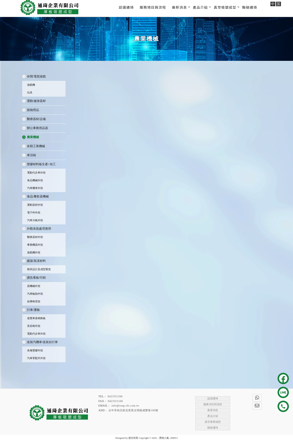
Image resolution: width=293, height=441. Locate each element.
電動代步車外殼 (36, 172)
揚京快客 (133, 437)
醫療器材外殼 (35, 237)
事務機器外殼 (35, 244)
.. (158, 437)
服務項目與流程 (153, 7)
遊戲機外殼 (33, 252)
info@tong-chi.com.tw (125, 405)
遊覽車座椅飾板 (36, 318)
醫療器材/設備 (36, 119)
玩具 (29, 92)
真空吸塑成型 (225, 7)
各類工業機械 (36, 146)
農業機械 (33, 137)
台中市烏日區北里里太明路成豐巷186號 (133, 410)
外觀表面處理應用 (39, 228)
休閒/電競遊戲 (36, 76)
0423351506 (115, 396)
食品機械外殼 (35, 180)
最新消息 (179, 7)
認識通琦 (126, 7)
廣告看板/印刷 (36, 277)
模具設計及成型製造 (39, 269)
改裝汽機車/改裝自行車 (42, 342)
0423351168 (115, 401)
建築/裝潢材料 (36, 260)
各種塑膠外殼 (35, 350)
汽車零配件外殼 (36, 358)
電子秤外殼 (33, 212)
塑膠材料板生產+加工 (41, 164)
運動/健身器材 (36, 100)
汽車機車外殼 (35, 188)
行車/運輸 (33, 309)
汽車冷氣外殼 (35, 220)
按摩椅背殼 (33, 301)
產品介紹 (200, 7)
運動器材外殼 (35, 204)
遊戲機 (31, 84)
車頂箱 (31, 155)
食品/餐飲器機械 (38, 196)
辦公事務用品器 (37, 128)
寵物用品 (33, 110)
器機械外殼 (33, 286)
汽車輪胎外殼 (35, 293)
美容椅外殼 (33, 326)
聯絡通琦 (249, 7)
